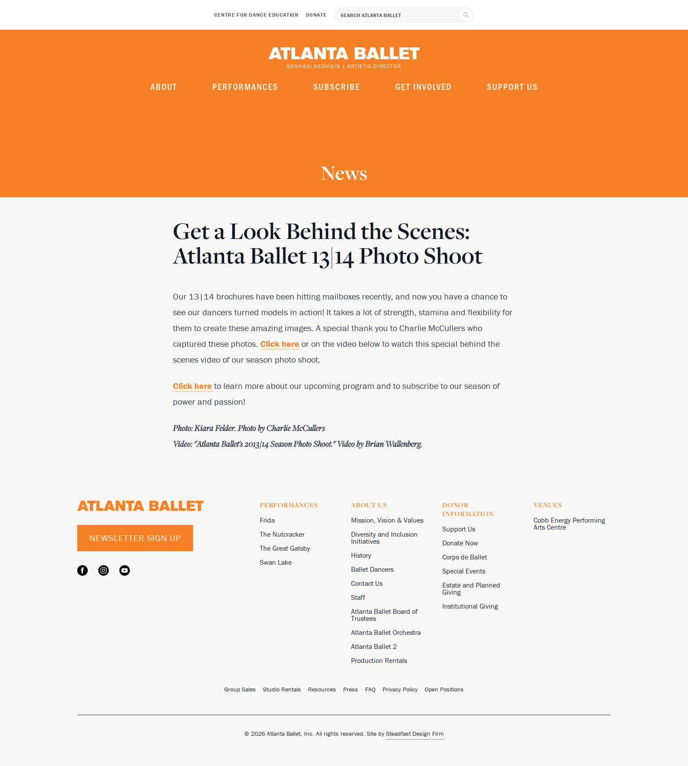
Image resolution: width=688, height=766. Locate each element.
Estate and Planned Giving (471, 588)
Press (350, 689)
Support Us (512, 86)
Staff (358, 597)
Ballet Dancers (372, 569)
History (361, 555)
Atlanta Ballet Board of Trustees (384, 615)
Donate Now (460, 542)
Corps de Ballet (464, 556)
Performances (245, 86)
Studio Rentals (282, 689)
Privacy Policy (400, 689)
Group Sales (240, 689)
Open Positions (444, 689)
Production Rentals (379, 660)
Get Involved (423, 86)
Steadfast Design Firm (415, 733)
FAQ (370, 689)
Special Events (463, 570)
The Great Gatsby (285, 548)
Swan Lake (276, 562)
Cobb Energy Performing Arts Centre (569, 523)
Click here (279, 343)
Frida (267, 520)
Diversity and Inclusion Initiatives (384, 537)
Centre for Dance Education (256, 14)
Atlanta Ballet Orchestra (386, 632)
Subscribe (336, 86)
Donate (316, 14)
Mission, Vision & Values (387, 520)
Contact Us (367, 583)
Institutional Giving (470, 606)
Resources (322, 689)
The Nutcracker (282, 534)
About (163, 86)
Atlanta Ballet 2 (374, 646)
